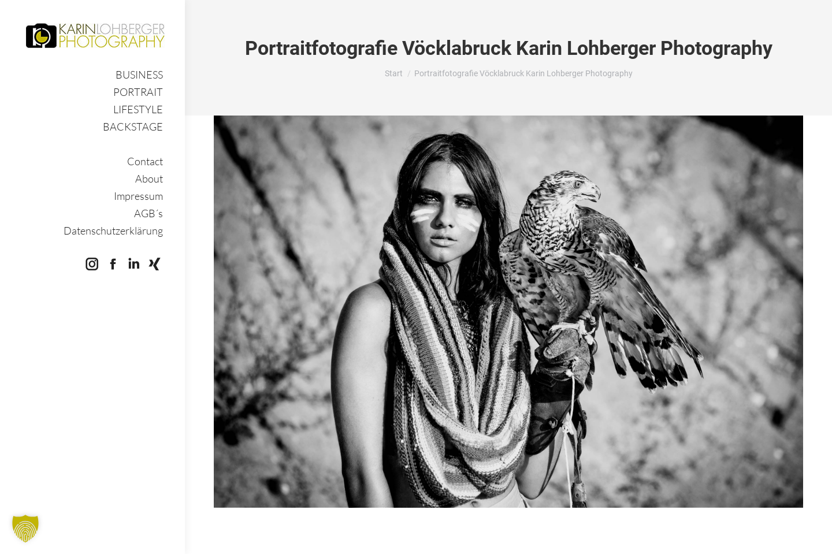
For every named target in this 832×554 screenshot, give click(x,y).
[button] (25, 528)
